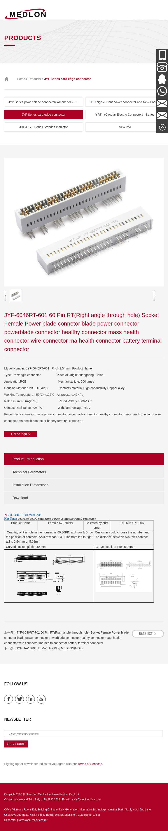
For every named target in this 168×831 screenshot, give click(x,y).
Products (35, 79)
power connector (63, 518)
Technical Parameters (29, 472)
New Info (125, 127)
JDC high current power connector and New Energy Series (127, 102)
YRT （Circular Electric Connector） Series (124, 114)
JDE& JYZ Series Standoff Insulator (43, 127)
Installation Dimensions (30, 485)
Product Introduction (28, 459)
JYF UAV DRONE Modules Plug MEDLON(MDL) (49, 648)
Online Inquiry (20, 434)
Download (20, 498)
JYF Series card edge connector (43, 114)
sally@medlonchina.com (86, 799)
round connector (85, 518)
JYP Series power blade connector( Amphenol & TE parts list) (45, 102)
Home (21, 79)
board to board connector (34, 518)
